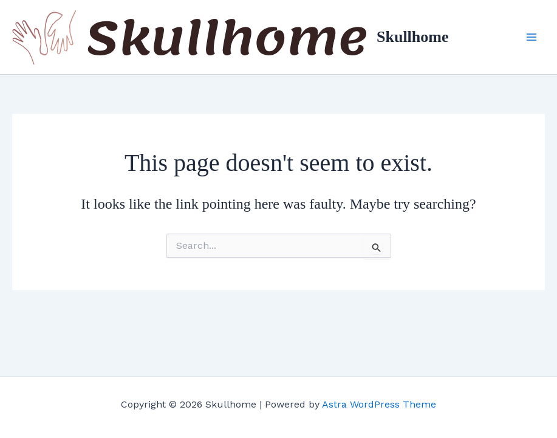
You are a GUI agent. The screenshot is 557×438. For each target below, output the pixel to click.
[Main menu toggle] (531, 37)
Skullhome (413, 37)
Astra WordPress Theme (379, 404)
